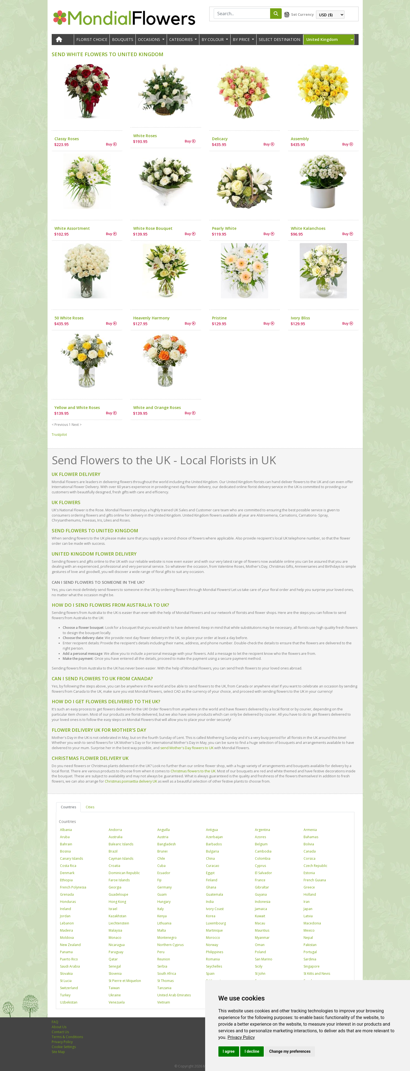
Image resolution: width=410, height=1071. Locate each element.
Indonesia (262, 901)
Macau (260, 923)
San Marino (263, 959)
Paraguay (116, 952)
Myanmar (262, 937)
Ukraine (115, 995)
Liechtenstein (119, 923)
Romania (213, 959)
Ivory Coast (215, 908)
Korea (210, 916)
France (260, 880)
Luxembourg (216, 923)
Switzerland (69, 988)
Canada (310, 851)
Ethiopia (66, 880)
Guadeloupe (118, 894)
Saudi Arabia (70, 966)
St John (260, 973)
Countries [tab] (68, 807)
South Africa (166, 973)
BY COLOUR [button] (213, 39)
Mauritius (262, 930)
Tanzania (164, 988)
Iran (307, 901)
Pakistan (310, 944)
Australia (115, 837)
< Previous (60, 424)
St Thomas (165, 980)
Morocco (213, 937)
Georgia (115, 887)
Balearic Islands (121, 844)
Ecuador (163, 873)
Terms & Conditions (67, 1036)
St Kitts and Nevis (317, 973)
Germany (164, 887)
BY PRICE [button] (242, 39)
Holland (310, 894)
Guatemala (214, 894)
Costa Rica (68, 865)
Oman (260, 944)
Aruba (65, 837)
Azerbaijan (214, 837)
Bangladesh (166, 844)
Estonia (309, 873)
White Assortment (72, 228)
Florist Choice (91, 39)
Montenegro (167, 937)
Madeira (66, 930)
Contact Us (60, 1032)
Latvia (308, 916)
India (210, 901)
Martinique (214, 930)
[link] (241, 1037)
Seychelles (214, 966)
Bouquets (122, 39)
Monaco (115, 937)
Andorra (115, 829)
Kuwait (260, 916)
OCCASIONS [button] (149, 39)
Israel (113, 908)
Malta (161, 930)
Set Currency (302, 14)
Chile (161, 858)
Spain (210, 973)
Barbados (214, 844)
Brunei (162, 851)
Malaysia (115, 930)
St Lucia (66, 980)
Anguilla (163, 829)
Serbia (162, 966)
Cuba (161, 865)
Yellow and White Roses (77, 407)
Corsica (309, 858)
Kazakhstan (117, 916)
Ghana (211, 887)
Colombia (262, 858)
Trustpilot (59, 434)
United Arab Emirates (174, 995)
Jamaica (261, 908)
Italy (160, 908)
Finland (211, 880)
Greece (309, 887)
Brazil (113, 851)
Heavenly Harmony (151, 317)
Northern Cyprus (170, 944)
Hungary (164, 901)
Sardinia (310, 959)
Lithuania (164, 923)
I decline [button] (252, 1051)
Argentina (262, 829)
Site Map (58, 1051)
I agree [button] (229, 1051)
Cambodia (263, 851)
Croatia (114, 865)
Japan (308, 908)
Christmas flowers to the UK (193, 771)
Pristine (219, 317)
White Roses (145, 135)
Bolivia (309, 844)
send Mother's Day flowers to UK (186, 748)
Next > (77, 424)
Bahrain (66, 844)
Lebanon (67, 923)
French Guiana (315, 880)
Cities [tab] (90, 807)
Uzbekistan (68, 1002)
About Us (59, 1027)
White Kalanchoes (308, 228)
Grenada (67, 894)
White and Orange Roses (157, 407)
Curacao (212, 865)
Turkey (65, 995)
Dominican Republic (124, 873)
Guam (162, 894)
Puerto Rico (69, 959)
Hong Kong (117, 901)
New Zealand (70, 944)
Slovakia (66, 973)
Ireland (65, 908)
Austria (162, 837)
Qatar (113, 959)
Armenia (310, 829)
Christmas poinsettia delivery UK (131, 781)
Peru (160, 952)
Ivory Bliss (300, 317)
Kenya (162, 916)
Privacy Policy (241, 1037)
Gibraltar (262, 887)
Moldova (67, 937)
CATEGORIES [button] (181, 39)
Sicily (258, 966)
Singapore (312, 966)
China (210, 858)
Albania (66, 829)
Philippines (214, 952)
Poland (260, 952)
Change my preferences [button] (289, 1051)
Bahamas (311, 837)
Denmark (67, 873)
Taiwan (114, 988)
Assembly (300, 138)
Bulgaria (212, 851)
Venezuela (117, 1002)
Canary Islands (71, 858)
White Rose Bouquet (153, 228)
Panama (66, 952)
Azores (260, 837)
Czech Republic (315, 865)
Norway (212, 944)
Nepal (308, 937)
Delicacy (220, 138)
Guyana (261, 894)
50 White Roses (68, 317)
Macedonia (312, 923)
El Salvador (263, 873)
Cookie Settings (64, 1046)
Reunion (163, 959)
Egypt (210, 873)
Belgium (261, 844)
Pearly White (224, 228)
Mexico (309, 930)
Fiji (159, 880)
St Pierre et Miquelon (125, 980)
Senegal (115, 966)
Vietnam (163, 1002)
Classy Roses (66, 138)
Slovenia (115, 973)
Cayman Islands (121, 858)
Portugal (310, 952)
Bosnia (65, 851)
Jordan (65, 916)
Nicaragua (117, 944)
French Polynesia (73, 887)
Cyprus (260, 865)
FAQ (55, 1022)
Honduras (68, 901)
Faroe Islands (119, 880)
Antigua (212, 829)
